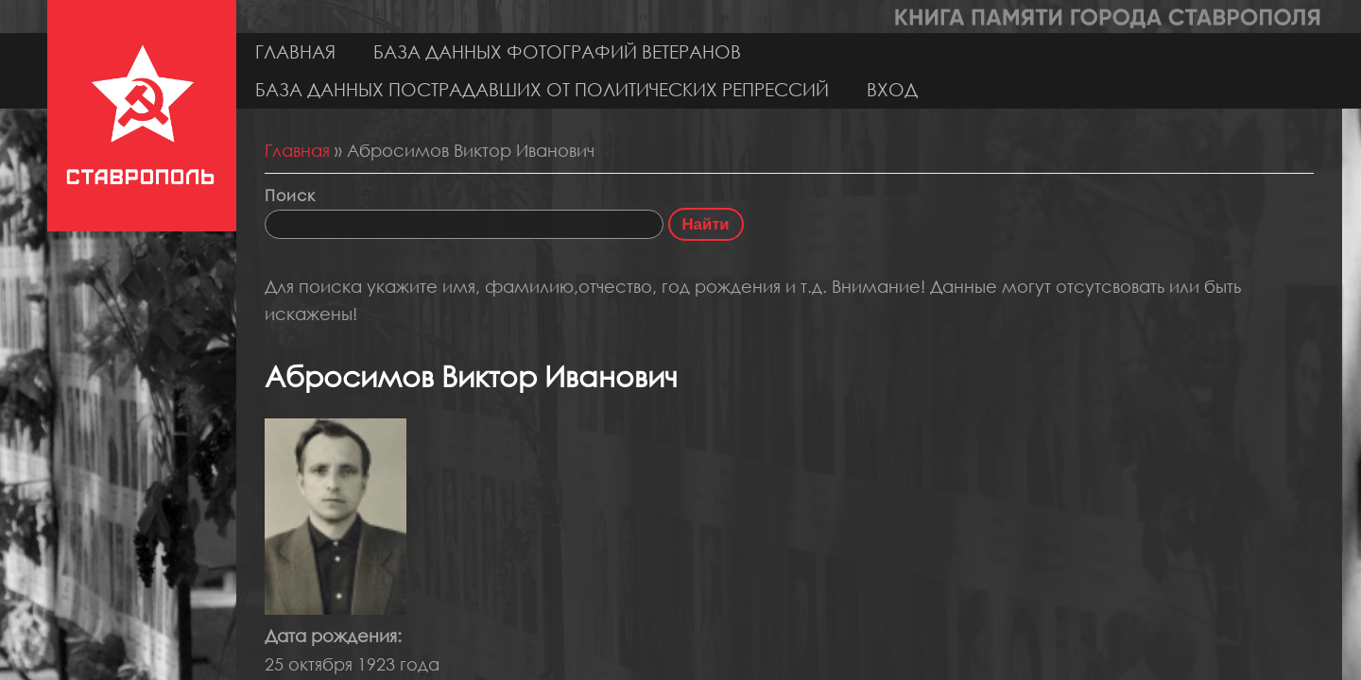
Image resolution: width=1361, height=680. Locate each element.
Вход (892, 89)
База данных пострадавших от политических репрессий (542, 89)
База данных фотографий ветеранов (557, 51)
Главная (295, 51)
